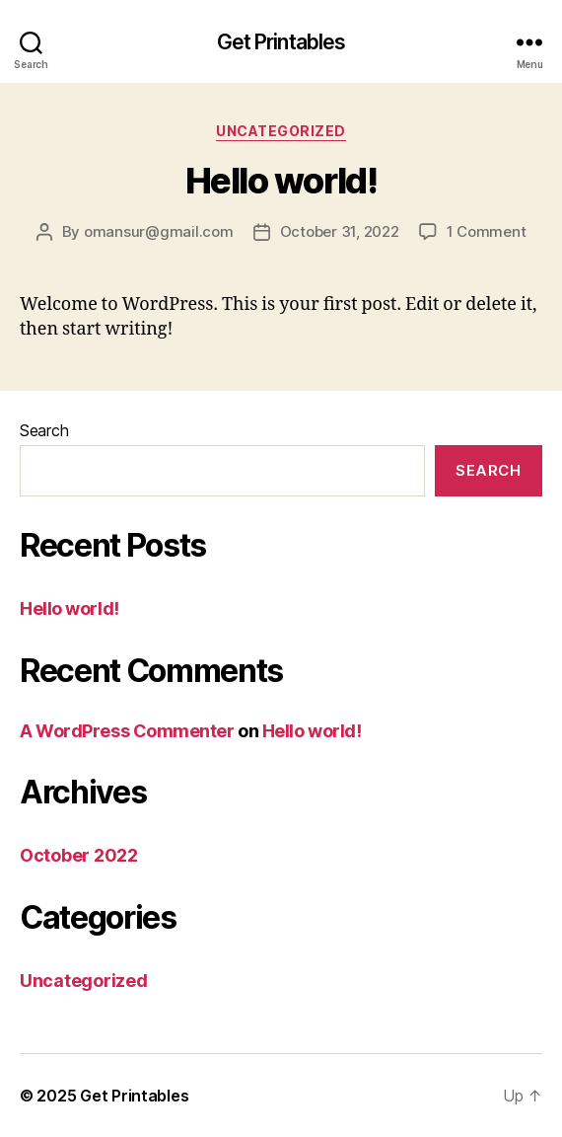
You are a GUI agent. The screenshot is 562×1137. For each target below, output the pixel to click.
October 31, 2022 (339, 231)
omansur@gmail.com (159, 231)
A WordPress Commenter (127, 730)
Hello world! (281, 180)
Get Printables (281, 42)
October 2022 (79, 855)
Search (44, 430)
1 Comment (487, 231)
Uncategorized (281, 130)
